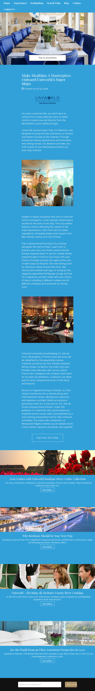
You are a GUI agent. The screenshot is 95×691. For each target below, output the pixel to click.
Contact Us (9, 9)
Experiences (20, 3)
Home (7, 3)
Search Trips (53, 3)
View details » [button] (47, 490)
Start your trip (72, 684)
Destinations (36, 3)
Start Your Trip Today (47, 437)
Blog (66, 3)
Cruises (77, 3)
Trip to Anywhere (47, 57)
